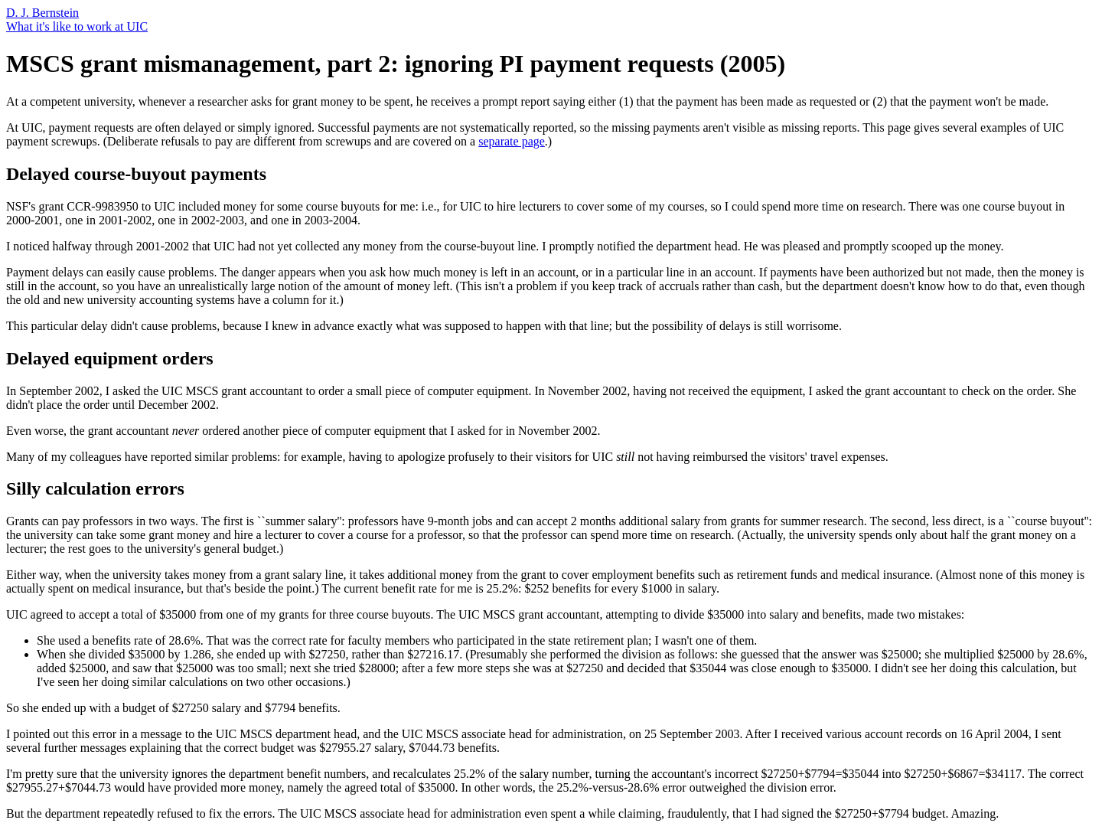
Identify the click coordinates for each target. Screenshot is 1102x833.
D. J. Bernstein (42, 12)
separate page (511, 141)
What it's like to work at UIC (77, 26)
